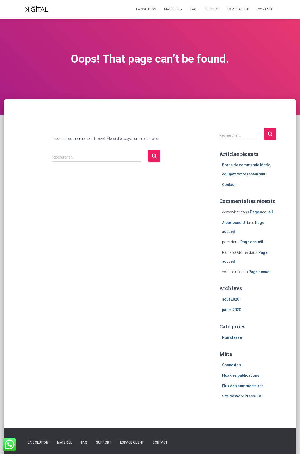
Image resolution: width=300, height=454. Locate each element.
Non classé (232, 337)
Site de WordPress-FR (241, 396)
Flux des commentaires (243, 386)
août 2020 (230, 299)
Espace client (238, 9)
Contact (265, 9)
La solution (146, 9)
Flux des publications (240, 375)
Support (211, 9)
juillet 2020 (231, 310)
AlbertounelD (233, 222)
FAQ (193, 9)
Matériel (173, 9)
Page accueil (261, 212)
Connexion (231, 365)
